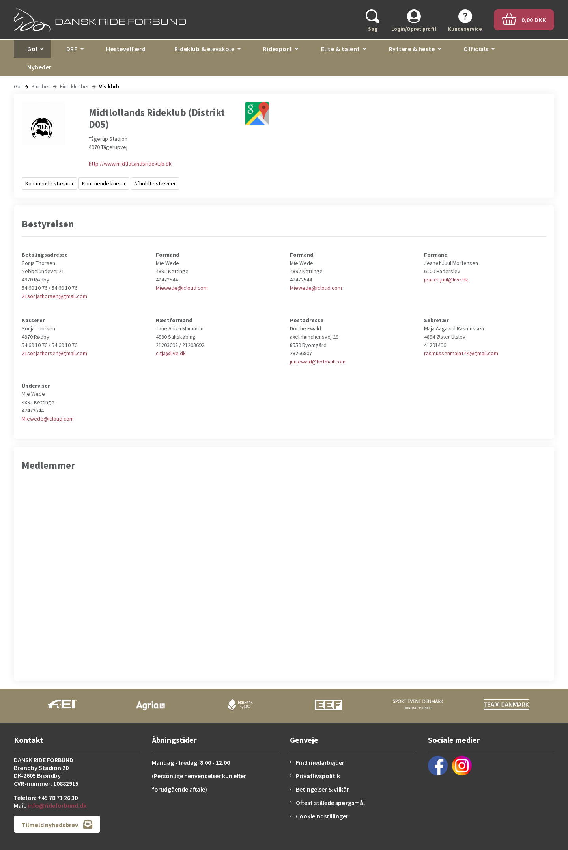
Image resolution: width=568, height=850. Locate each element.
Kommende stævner (49, 183)
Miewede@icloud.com (182, 287)
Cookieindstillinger (322, 816)
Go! (32, 49)
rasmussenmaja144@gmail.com (461, 353)
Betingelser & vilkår (322, 789)
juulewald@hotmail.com (318, 361)
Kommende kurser (104, 183)
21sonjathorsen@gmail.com (54, 296)
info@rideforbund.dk (57, 805)
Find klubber (74, 86)
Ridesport (277, 49)
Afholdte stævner (155, 183)
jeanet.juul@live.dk (446, 279)
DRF (72, 49)
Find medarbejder (320, 762)
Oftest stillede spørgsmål (330, 803)
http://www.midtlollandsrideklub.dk (130, 163)
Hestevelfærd (126, 49)
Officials (476, 49)
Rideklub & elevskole (204, 49)
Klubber (41, 86)
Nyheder (39, 67)
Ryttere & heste (412, 49)
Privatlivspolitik (318, 776)
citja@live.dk (171, 353)
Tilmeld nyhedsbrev (57, 824)
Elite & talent (340, 49)
